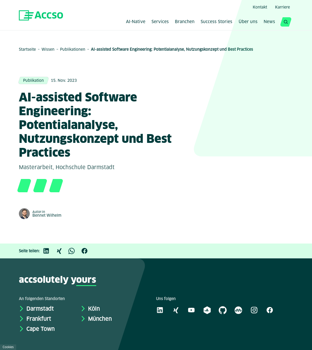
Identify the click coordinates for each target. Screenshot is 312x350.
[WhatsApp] (74, 251)
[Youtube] (191, 309)
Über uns (248, 22)
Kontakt (260, 7)
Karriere (282, 7)
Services (160, 22)
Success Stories (216, 22)
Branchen (185, 22)
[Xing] (61, 251)
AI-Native (135, 22)
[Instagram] (254, 309)
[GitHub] (223, 309)
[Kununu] (238, 309)
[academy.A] (207, 309)
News (269, 22)
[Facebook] (87, 251)
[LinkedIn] (49, 251)
